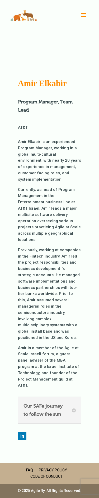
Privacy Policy (53, 470)
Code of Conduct (46, 476)
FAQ (29, 470)
